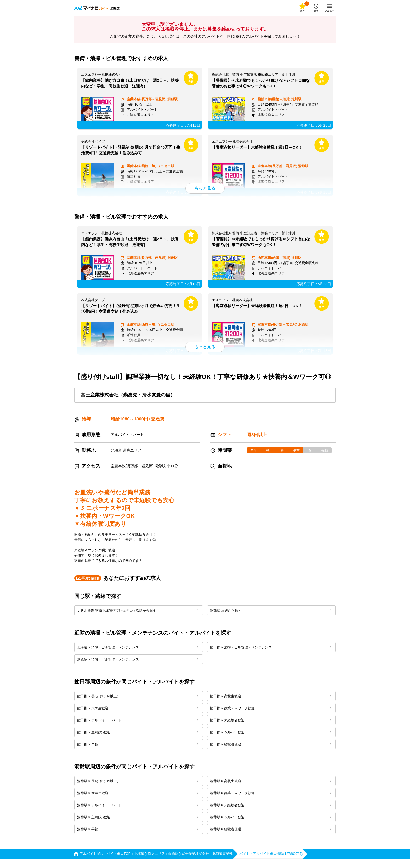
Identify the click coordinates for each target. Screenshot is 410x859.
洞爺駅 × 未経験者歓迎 (270, 805)
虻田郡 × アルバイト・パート (137, 720)
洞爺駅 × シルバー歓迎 (270, 817)
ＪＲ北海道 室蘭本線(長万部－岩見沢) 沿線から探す (137, 610)
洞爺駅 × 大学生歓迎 (137, 793)
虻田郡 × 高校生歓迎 (270, 696)
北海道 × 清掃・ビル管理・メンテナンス (137, 647)
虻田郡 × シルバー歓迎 (270, 732)
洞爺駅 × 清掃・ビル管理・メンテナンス (137, 659)
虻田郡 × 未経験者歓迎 (270, 720)
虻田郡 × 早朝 (137, 744)
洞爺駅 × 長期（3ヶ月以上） (137, 781)
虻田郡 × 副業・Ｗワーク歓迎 (270, 708)
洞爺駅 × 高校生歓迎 (270, 781)
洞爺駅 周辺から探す (270, 610)
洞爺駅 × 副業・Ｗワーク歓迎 (270, 793)
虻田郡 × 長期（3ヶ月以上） (137, 696)
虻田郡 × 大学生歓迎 (137, 708)
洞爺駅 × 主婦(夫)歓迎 (137, 817)
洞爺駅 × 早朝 (137, 829)
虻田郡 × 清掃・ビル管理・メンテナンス (270, 647)
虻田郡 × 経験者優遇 (270, 744)
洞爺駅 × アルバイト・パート (137, 805)
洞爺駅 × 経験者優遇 (270, 829)
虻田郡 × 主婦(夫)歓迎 (137, 732)
